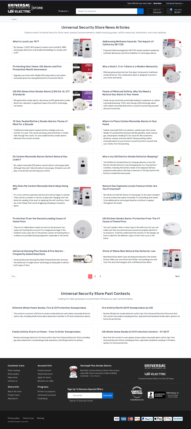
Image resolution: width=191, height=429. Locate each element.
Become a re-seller (46, 381)
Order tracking (14, 370)
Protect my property (46, 391)
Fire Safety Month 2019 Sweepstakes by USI (127, 307)
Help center (13, 377)
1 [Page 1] (90, 276)
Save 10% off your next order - (144, 3)
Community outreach (47, 395)
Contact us (12, 381)
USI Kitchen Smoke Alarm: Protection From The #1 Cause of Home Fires (131, 220)
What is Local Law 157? (26, 41)
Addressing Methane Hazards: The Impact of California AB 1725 (128, 43)
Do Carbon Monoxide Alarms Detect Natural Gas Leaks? (40, 158)
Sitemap (40, 418)
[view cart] (169, 11)
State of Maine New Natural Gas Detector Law (129, 251)
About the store (14, 391)
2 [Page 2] (95, 276)
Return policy (13, 374)
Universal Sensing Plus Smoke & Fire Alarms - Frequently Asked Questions (39, 252)
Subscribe (107, 395)
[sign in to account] (155, 11)
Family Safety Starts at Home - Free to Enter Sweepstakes (46, 331)
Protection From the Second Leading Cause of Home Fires (39, 220)
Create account (44, 370)
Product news (14, 395)
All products (13, 399)
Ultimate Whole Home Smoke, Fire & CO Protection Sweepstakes (49, 307)
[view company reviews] (163, 395)
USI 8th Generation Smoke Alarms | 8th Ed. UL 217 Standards (41, 93)
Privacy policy (14, 418)
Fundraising (42, 399)
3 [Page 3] (100, 276)
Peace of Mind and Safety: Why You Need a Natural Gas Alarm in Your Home (126, 93)
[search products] (140, 11)
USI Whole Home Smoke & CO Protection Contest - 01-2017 (135, 331)
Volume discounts (45, 374)
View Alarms (95, 376)
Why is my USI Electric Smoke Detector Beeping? (130, 156)
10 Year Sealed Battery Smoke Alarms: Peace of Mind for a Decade (40, 123)
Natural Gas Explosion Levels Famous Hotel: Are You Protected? (129, 187)
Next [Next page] (178, 276)
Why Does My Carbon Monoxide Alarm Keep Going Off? (40, 187)
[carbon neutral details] (136, 393)
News (14, 19)
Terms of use (28, 418)
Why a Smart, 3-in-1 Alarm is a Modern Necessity (130, 66)
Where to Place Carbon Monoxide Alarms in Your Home (129, 123)
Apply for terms (44, 377)
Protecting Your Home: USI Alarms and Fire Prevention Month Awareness (37, 68)
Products (62, 11)
